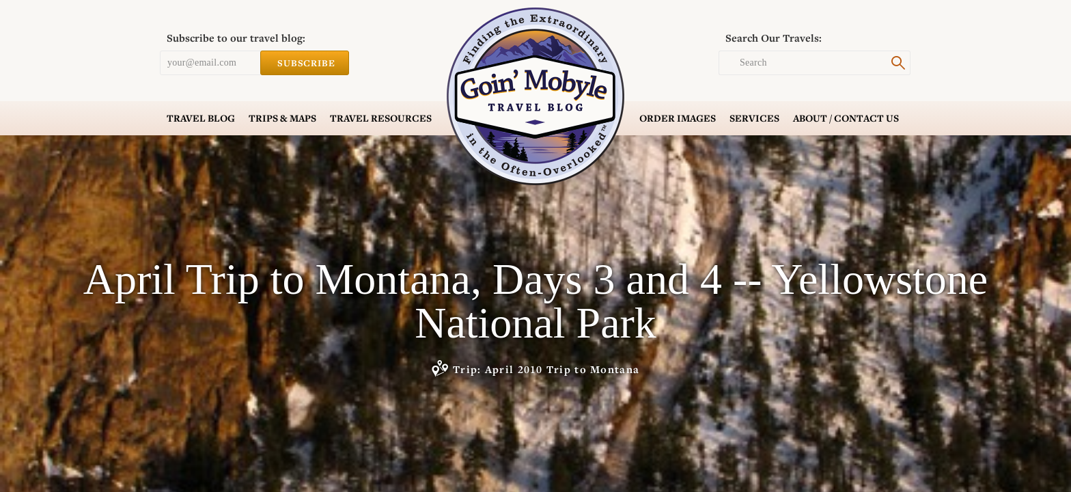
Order (677, 118)
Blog (201, 118)
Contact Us (846, 118)
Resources (381, 118)
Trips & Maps (282, 118)
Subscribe (304, 62)
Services (754, 118)
